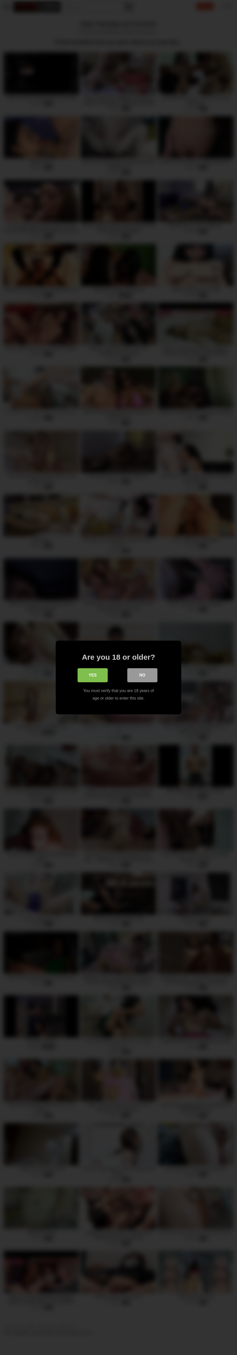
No (142, 675)
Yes (93, 675)
